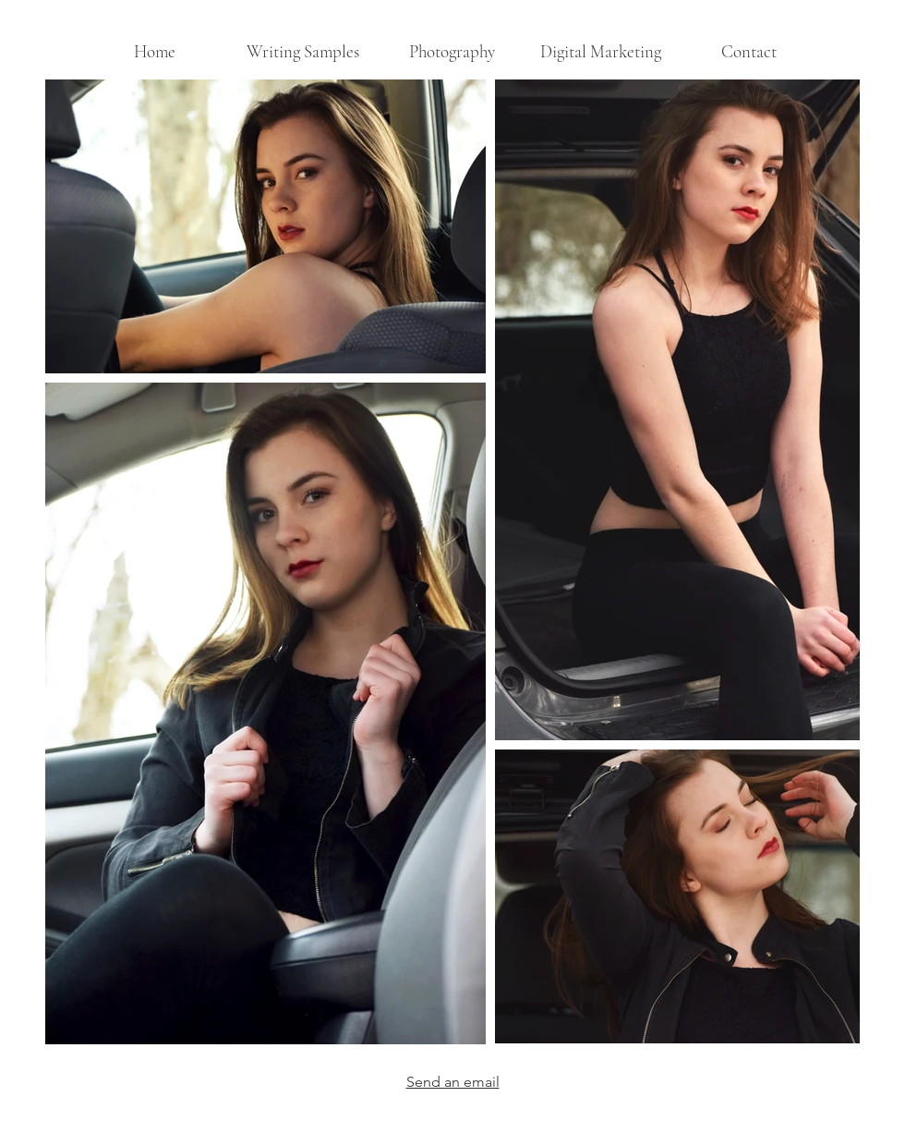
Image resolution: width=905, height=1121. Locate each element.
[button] (452, 51)
